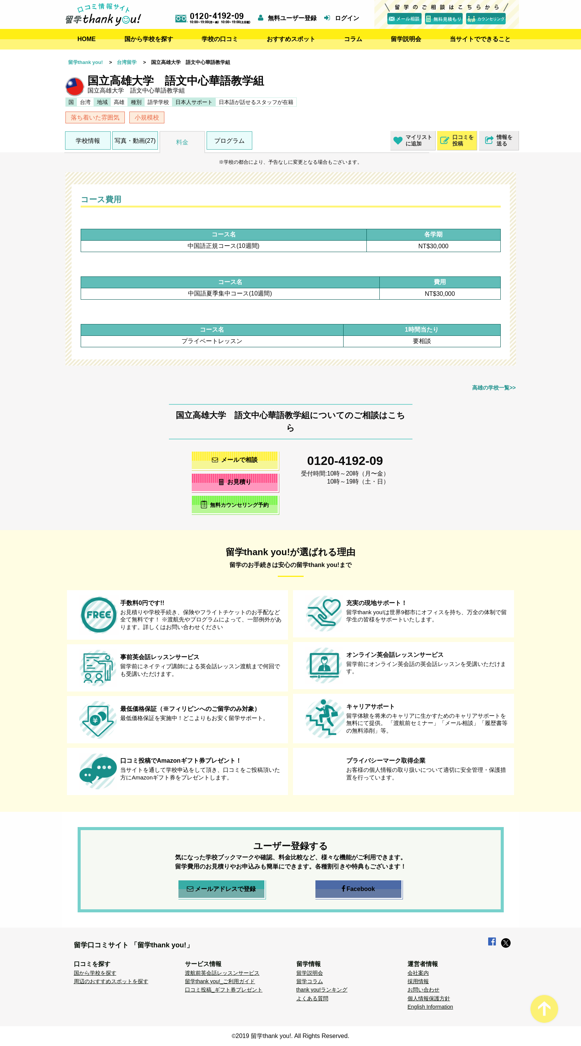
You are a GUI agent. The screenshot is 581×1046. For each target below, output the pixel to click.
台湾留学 (127, 62)
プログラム (229, 140)
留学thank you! (85, 62)
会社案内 (418, 973)
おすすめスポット (291, 39)
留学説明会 (406, 39)
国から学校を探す (148, 39)
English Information (430, 1007)
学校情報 (88, 140)
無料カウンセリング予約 (234, 504)
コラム (353, 39)
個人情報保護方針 (428, 998)
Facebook (358, 889)
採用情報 (418, 981)
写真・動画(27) (135, 140)
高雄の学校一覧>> (494, 388)
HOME (87, 39)
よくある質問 (312, 998)
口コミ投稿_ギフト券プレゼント (224, 990)
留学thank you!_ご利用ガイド (220, 981)
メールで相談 (235, 460)
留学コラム (309, 981)
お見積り (234, 482)
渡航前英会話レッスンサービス (222, 973)
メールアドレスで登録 (221, 889)
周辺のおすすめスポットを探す (111, 981)
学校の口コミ (220, 39)
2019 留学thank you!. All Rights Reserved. (292, 1036)
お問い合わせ (423, 990)
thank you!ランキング (322, 990)
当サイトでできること (480, 39)
